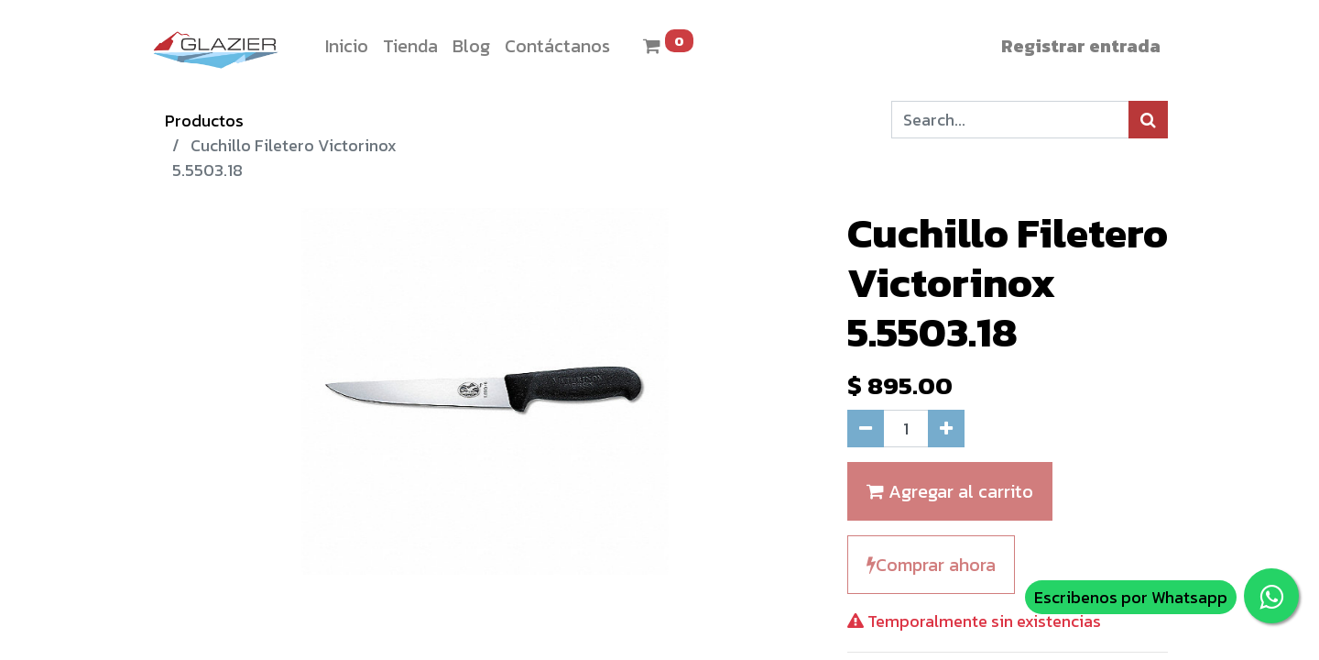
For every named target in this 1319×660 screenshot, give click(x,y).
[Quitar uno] (865, 428)
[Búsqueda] (1148, 119)
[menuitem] (347, 46)
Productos (204, 120)
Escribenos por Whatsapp (1130, 597)
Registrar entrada (1081, 46)
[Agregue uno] (946, 428)
